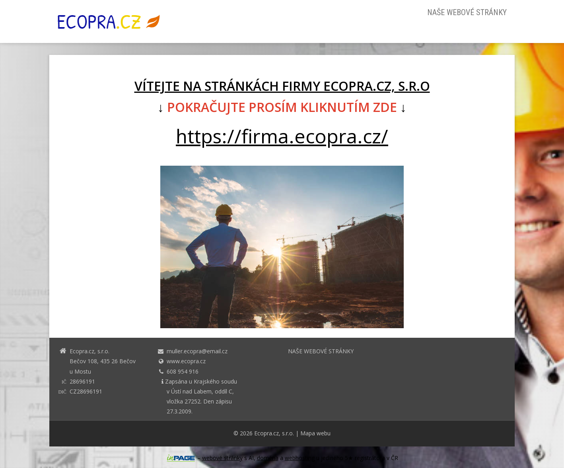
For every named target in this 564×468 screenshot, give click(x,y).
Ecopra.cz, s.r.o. (274, 433)
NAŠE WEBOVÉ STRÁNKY (467, 12)
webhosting (300, 458)
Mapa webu (315, 433)
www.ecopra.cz (186, 361)
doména (267, 458)
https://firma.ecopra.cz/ (282, 136)
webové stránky (222, 458)
